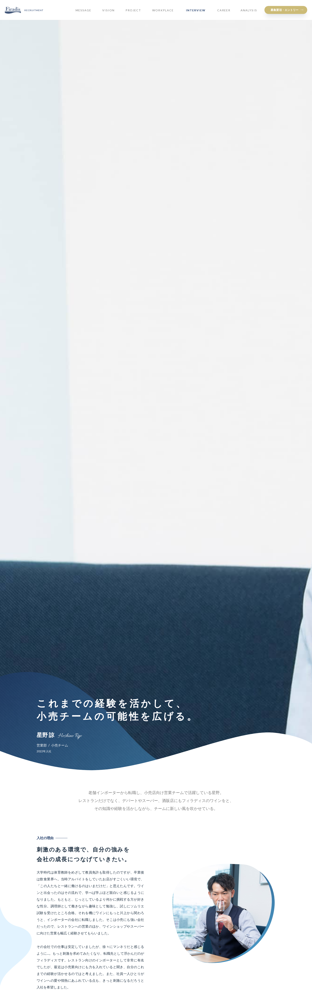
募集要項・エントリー (284, 10)
